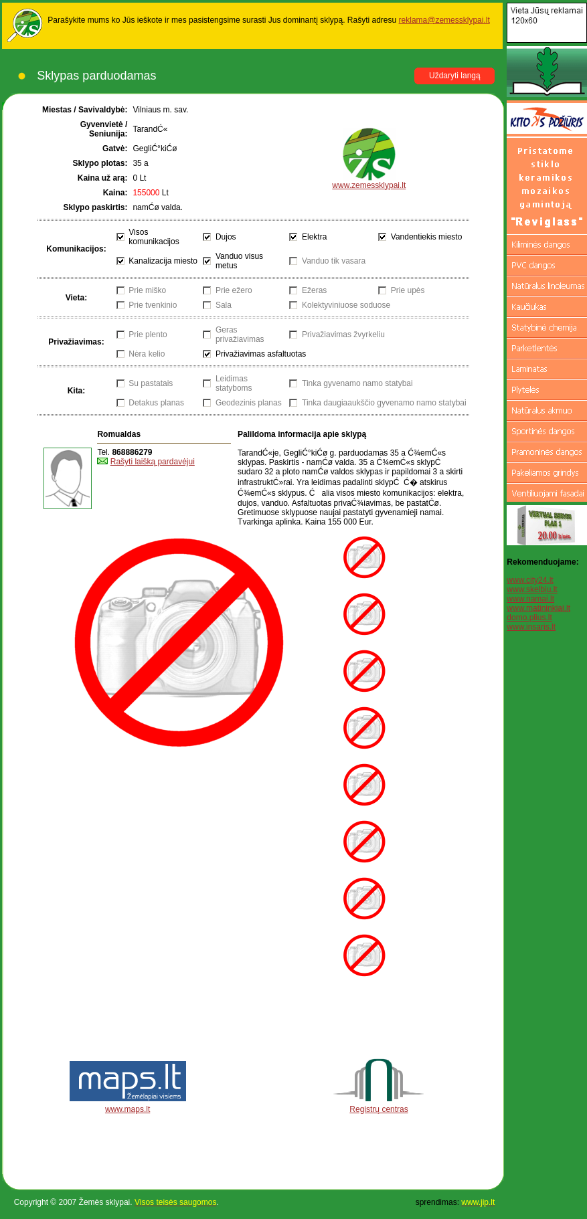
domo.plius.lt (529, 617)
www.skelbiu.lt (532, 589)
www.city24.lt (530, 580)
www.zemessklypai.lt (369, 181)
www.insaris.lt (531, 627)
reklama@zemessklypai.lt (444, 20)
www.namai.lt (530, 598)
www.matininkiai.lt (538, 608)
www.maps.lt (127, 1109)
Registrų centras (378, 1109)
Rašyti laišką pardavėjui (152, 461)
